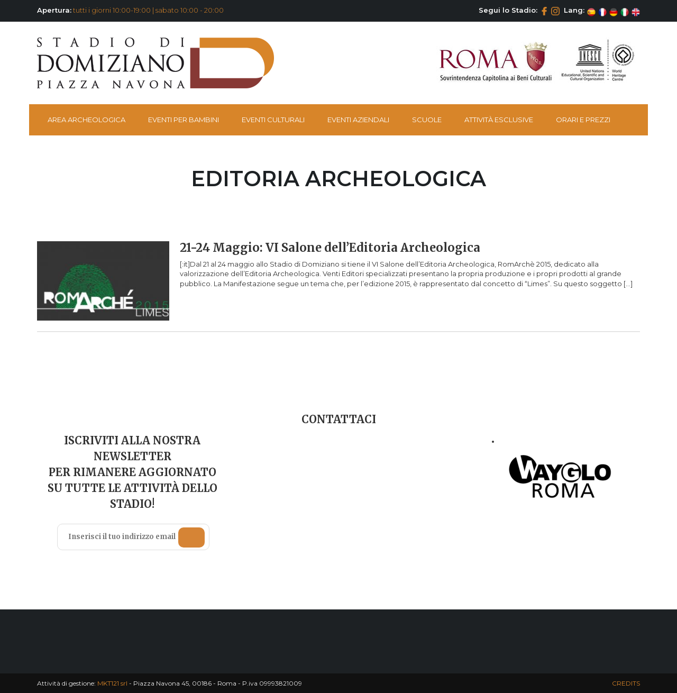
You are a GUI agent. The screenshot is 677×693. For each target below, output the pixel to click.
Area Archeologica (86, 119)
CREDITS (626, 683)
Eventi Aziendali (358, 119)
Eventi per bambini (183, 119)
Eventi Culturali (273, 119)
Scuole (427, 119)
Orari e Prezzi (583, 119)
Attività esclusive (498, 119)
